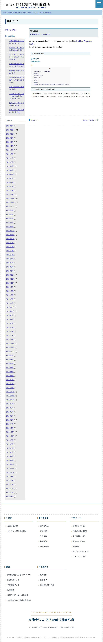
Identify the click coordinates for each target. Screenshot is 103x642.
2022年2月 (10, 267)
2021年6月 (10, 295)
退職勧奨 (76, 546)
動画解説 (10, 590)
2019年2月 (10, 384)
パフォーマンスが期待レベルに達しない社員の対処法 (16, 57)
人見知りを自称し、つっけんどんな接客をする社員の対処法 (16, 96)
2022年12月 (10, 231)
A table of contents (40, 34)
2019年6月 (10, 368)
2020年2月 (10, 339)
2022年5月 (10, 255)
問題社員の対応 (79, 526)
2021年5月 (10, 299)
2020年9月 (10, 315)
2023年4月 (10, 219)
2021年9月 (10, 287)
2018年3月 (10, 428)
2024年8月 (10, 178)
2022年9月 (10, 243)
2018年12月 (10, 392)
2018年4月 (10, 424)
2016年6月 (10, 484)
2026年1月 (10, 126)
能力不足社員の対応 (80, 552)
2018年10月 (10, 400)
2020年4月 (10, 331)
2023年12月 (10, 198)
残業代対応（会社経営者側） (18, 595)
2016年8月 (10, 480)
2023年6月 (10, 215)
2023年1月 (10, 227)
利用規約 (43, 575)
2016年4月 (10, 492)
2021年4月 (10, 303)
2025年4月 (10, 158)
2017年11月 (10, 436)
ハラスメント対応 (80, 557)
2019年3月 (10, 380)
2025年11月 (10, 130)
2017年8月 (10, 444)
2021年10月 (10, 283)
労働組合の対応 (79, 541)
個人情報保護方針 (47, 585)
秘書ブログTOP (10, 30)
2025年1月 (10, 170)
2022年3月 (10, 263)
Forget (34, 120)
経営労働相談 (12, 526)
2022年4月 (10, 259)
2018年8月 (10, 408)
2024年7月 (10, 182)
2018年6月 (10, 416)
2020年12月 (10, 307)
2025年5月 (10, 154)
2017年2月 (10, 456)
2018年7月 (10, 412)
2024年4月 (10, 190)
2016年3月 (10, 497)
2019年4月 (10, 376)
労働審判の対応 (79, 536)
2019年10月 (10, 351)
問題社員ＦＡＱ (13, 580)
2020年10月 (10, 311)
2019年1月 (10, 388)
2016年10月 (10, 472)
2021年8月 (10, 291)
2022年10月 (10, 239)
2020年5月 (10, 327)
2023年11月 (10, 202)
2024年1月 (10, 194)
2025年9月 (10, 138)
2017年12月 (10, 432)
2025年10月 (10, 134)
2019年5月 (10, 372)
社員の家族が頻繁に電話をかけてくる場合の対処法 (16, 80)
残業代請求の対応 (80, 531)
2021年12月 (10, 275)
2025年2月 (10, 166)
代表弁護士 (44, 531)
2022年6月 (10, 251)
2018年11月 (10, 396)
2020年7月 (10, 319)
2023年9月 (10, 210)
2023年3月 (10, 223)
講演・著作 (44, 546)
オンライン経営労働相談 (17, 531)
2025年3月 (10, 162)
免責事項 (43, 580)
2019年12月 (10, 343)
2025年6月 (10, 150)
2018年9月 (10, 404)
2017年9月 (10, 440)
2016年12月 (10, 464)
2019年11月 (10, 347)
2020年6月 (10, 323)
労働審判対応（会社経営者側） (19, 600)
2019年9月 (10, 356)
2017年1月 (10, 460)
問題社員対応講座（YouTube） (19, 575)
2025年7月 (10, 146)
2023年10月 (10, 206)
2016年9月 (10, 476)
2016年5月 (10, 488)
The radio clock (89, 120)
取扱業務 (43, 536)
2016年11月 (10, 468)
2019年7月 (10, 364)
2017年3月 (10, 452)
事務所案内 (44, 526)
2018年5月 (10, 420)
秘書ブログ (12, 21)
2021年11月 (10, 279)
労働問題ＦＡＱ (13, 585)
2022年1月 (10, 271)
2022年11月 (10, 235)
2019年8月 (10, 360)
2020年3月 (10, 335)
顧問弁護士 (44, 541)
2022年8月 (10, 247)
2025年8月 (10, 142)
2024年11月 (10, 174)
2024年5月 (10, 186)
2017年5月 (10, 448)
